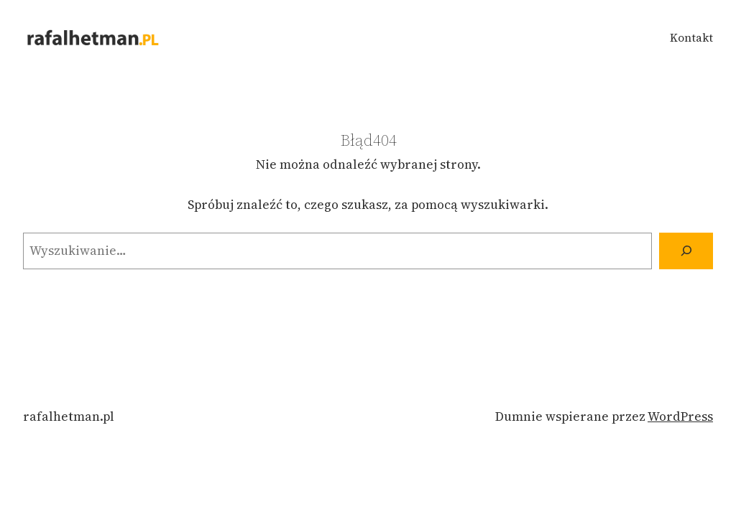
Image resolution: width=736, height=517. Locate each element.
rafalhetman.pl (68, 416)
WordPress (680, 416)
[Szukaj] (686, 251)
